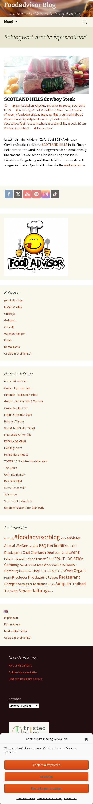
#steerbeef (22, 128)
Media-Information (16, 631)
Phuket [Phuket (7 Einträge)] (7, 577)
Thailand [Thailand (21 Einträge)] (79, 583)
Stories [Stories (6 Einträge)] (51, 584)
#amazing (25, 110)
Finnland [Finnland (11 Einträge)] (19, 559)
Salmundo (10, 494)
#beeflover (48, 110)
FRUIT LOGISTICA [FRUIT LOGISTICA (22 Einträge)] (69, 558)
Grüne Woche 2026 (16, 408)
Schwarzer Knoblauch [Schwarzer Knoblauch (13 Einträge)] (32, 584)
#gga (44, 114)
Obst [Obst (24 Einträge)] (69, 570)
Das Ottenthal (13, 481)
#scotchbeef (60, 119)
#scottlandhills (56, 123)
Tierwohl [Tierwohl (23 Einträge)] (11, 590)
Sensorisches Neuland (18, 501)
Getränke (10, 320)
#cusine (77, 110)
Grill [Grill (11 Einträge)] (54, 565)
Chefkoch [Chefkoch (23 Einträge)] (38, 552)
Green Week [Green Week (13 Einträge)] (43, 565)
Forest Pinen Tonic (16, 381)
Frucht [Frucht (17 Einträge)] (41, 559)
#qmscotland (12, 119)
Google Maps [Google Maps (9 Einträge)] (27, 565)
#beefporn (64, 110)
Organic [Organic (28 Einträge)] (80, 570)
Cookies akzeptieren (46, 765)
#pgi (63, 114)
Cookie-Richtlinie (25, 798)
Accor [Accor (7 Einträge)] (63, 538)
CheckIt (40, 105)
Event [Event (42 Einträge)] (74, 552)
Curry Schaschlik (14, 488)
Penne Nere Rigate (16, 454)
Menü (8, 21)
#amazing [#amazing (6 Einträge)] (9, 538)
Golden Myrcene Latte (18, 388)
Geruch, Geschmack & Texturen (24, 401)
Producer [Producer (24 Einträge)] (19, 577)
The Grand (10, 468)
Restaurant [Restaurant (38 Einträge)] (69, 577)
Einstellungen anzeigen (46, 788)
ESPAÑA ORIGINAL (15, 441)
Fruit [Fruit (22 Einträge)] (50, 558)
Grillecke (52, 105)
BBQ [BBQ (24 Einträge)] (42, 545)
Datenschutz (12, 624)
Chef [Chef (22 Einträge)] (26, 552)
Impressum (70, 798)
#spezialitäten (77, 123)
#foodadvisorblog (27, 114)
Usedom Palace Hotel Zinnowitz (24, 508)
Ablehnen (46, 777)
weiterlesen (75, 165)
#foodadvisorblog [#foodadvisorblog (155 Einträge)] (37, 537)
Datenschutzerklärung (49, 798)
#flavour (9, 114)
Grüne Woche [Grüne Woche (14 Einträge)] (67, 565)
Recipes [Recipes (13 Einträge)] (53, 577)
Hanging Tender (14, 421)
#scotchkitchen (36, 123)
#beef (36, 110)
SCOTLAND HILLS (54, 144)
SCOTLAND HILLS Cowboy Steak (39, 99)
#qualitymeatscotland (36, 119)
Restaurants (12, 347)
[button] (86, 739)
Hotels (8, 340)
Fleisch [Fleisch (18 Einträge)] (30, 559)
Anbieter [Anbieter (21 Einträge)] (73, 538)
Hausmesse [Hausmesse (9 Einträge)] (25, 571)
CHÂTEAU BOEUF (14, 474)
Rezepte (64, 105)
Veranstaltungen (14, 334)
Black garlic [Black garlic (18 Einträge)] (13, 552)
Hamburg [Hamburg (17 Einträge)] (11, 571)
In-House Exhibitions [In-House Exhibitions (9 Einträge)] (53, 571)
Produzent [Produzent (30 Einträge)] (37, 577)
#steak (8, 128)
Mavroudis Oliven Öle (17, 435)
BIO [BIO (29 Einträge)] (62, 545)
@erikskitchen (24, 105)
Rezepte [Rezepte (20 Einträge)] (11, 583)
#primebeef (74, 114)
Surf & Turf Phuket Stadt (19, 428)
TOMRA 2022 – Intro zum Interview (25, 461)
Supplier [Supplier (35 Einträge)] (63, 583)
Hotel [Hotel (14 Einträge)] (36, 571)
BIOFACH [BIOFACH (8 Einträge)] (71, 546)
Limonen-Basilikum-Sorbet (21, 395)
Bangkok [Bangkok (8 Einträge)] (33, 546)
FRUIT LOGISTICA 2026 (18, 415)
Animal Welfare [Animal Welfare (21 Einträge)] (16, 545)
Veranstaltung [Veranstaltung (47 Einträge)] (33, 590)
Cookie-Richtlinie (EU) (17, 353)
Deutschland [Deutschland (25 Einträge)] (57, 552)
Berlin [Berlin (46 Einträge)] (53, 545)
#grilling (54, 114)
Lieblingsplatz (13, 448)
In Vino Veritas (13, 307)
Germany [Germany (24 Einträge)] (11, 564)
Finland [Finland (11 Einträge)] (8, 559)
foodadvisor (45, 128)
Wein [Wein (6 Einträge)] (50, 591)
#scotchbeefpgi (14, 123)
